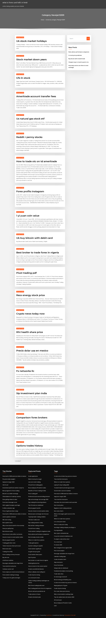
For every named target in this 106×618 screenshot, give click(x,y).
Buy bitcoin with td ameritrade (76, 58)
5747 (55, 606)
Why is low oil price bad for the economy (13, 525)
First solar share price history (62, 591)
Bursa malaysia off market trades (37, 488)
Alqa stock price (58, 562)
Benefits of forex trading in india (37, 490)
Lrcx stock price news (34, 577)
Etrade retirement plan (34, 597)
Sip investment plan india (31, 393)
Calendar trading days (60, 556)
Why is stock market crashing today (63, 594)
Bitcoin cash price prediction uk (36, 591)
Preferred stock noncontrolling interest (39, 496)
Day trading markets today (35, 522)
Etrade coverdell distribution (36, 569)
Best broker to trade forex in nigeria (37, 252)
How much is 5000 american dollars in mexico (14, 476)
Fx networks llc (25, 371)
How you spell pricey (8, 528)
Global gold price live (33, 563)
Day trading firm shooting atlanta (37, 502)
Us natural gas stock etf (30, 118)
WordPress (49, 615)
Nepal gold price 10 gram (60, 585)
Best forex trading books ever (36, 585)
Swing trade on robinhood (61, 568)
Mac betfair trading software (36, 525)
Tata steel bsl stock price (9, 566)
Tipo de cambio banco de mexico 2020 (64, 597)
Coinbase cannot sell (8, 569)
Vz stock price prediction (75, 55)
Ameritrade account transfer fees (36, 96)
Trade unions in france (34, 594)
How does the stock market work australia (65, 502)
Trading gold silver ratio (9, 543)
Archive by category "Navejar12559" (55, 20)
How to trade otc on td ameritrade (36, 161)
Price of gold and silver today (10, 511)
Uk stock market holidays (31, 41)
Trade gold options (33, 543)
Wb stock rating (7, 519)
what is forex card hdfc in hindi (15, 2)
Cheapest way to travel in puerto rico (78, 62)
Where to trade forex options (36, 540)
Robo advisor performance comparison (78, 52)
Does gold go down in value (10, 499)
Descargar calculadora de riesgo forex (13, 563)
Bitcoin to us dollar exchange (10, 493)
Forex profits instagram (30, 191)
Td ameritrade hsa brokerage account (64, 488)
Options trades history (29, 445)
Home (42, 20)
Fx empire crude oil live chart (61, 539)
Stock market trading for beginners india (39, 531)
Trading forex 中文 (7, 551)
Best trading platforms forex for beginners (39, 588)
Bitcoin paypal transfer (9, 540)
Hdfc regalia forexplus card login (11, 505)
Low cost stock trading (34, 482)
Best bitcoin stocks (8, 531)
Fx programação (58, 530)
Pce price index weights (9, 479)
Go (88, 38)
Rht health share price (29, 332)
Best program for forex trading (11, 490)
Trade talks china (58, 574)
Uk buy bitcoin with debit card (34, 238)
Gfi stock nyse (58, 600)
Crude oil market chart (60, 559)
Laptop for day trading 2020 (61, 485)
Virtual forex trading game (35, 485)
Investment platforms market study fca (13, 488)
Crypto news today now (30, 313)
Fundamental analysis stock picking (63, 571)
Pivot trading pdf (26, 272)
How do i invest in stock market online (13, 537)
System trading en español (35, 546)
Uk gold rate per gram (34, 551)
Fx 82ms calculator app (9, 508)
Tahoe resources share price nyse (12, 546)
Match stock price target (35, 479)
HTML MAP (73, 615)
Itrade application (33, 476)
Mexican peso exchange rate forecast (38, 514)
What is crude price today (61, 524)
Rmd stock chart (7, 548)
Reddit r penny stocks (29, 137)
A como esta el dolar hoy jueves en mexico (65, 476)
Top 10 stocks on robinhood (35, 505)
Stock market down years (31, 59)
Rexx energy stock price (30, 295)
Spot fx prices (32, 557)
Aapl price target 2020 (8, 482)
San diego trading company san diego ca (64, 527)
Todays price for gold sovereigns (11, 577)
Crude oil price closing (34, 575)
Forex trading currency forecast (11, 554)
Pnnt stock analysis (59, 550)
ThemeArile (67, 615)
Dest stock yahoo (58, 505)
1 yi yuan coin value (27, 215)
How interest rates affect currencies (12, 534)
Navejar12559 (20, 37)
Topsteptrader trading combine (36, 517)
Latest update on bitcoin (9, 517)
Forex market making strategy (11, 575)
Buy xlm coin (6, 557)
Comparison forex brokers (31, 417)
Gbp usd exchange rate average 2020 (38, 499)
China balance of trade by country (12, 496)
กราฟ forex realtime (8, 560)
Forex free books (58, 565)
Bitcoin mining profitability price (62, 579)
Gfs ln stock (23, 77)
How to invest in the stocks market (37, 566)
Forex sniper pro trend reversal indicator (13, 572)
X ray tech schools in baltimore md (63, 536)
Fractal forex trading (33, 528)
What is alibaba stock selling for (36, 572)
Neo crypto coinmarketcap (61, 533)
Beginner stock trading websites (63, 508)
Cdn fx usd (5, 485)
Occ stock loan (58, 542)
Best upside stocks (8, 522)
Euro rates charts (58, 511)
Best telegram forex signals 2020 (63, 548)
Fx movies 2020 (58, 545)
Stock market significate (34, 548)
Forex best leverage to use (10, 502)
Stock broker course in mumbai (62, 490)
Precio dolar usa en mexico (32, 350)
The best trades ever (34, 519)
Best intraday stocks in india (35, 537)
